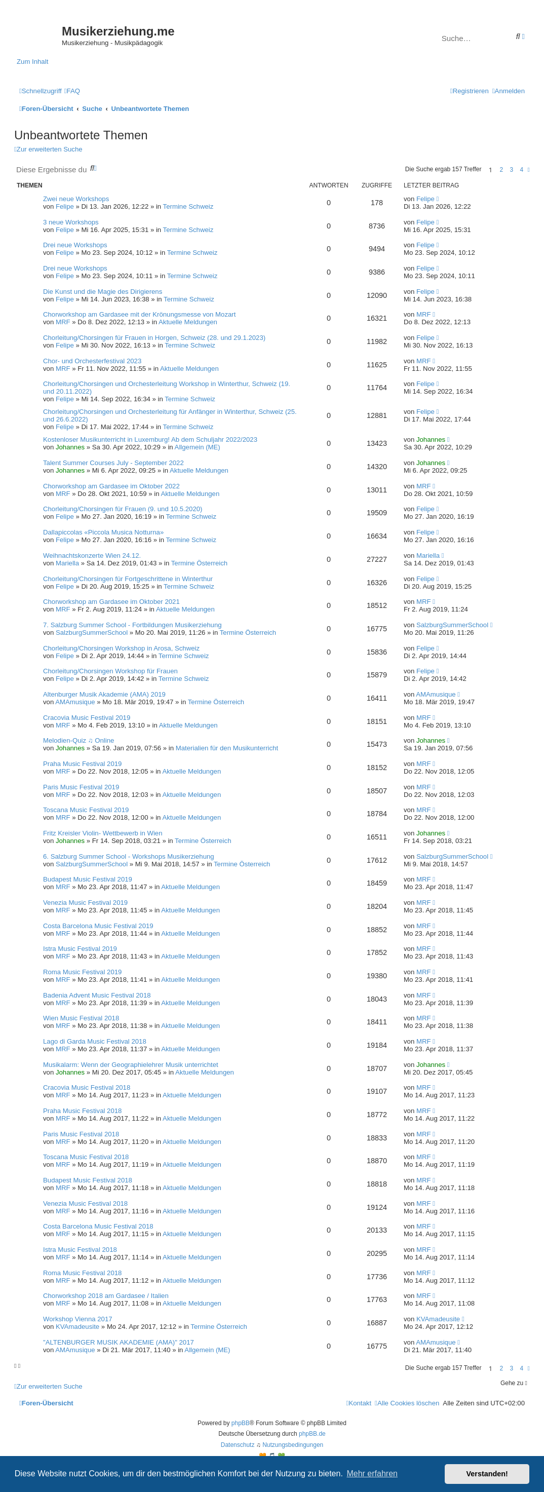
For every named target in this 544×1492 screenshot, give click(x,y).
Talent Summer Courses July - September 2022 (113, 463)
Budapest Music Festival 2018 (87, 1180)
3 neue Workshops (71, 222)
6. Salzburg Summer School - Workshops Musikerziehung (128, 856)
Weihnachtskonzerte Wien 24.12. (92, 555)
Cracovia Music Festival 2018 (86, 1087)
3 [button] (512, 169)
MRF (63, 322)
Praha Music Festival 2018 (82, 1111)
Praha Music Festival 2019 (82, 764)
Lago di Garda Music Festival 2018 (94, 1041)
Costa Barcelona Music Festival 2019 (98, 926)
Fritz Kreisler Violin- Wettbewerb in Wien (103, 833)
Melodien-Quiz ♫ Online (78, 740)
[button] (529, 169)
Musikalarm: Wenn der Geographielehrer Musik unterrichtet (130, 1064)
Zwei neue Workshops (76, 199)
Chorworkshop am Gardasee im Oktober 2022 (111, 486)
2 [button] (501, 169)
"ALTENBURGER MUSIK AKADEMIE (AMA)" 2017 (118, 1342)
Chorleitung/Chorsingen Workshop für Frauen (110, 671)
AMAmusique (75, 702)
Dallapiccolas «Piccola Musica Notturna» (103, 532)
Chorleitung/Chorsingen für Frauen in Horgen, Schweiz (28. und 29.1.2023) (154, 337)
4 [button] (522, 169)
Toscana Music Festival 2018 (86, 1157)
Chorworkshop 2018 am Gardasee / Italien (106, 1295)
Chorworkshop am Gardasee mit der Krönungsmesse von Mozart (139, 314)
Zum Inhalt (32, 61)
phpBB (240, 1423)
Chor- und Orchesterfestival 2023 (92, 361)
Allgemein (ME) (197, 447)
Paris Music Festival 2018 (81, 1134)
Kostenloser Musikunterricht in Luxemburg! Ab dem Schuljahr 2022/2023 (150, 439)
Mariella (67, 563)
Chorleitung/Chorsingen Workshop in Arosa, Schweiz (121, 648)
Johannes (70, 447)
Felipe (65, 206)
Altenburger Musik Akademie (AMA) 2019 (104, 694)
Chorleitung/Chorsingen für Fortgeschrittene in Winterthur (128, 579)
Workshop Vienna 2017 (77, 1319)
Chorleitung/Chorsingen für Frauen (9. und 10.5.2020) (123, 509)
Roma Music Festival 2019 (82, 972)
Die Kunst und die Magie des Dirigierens (102, 291)
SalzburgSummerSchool (92, 632)
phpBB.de (312, 1433)
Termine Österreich (199, 563)
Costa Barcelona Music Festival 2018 (98, 1226)
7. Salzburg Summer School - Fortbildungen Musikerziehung (132, 625)
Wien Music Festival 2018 (81, 1018)
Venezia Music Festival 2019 (85, 902)
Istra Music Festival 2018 (80, 1249)
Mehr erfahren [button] (372, 1473)
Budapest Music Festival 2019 (87, 879)
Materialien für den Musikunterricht (227, 748)
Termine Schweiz (188, 206)
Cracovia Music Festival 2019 (86, 717)
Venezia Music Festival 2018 (85, 1203)
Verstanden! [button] (487, 1474)
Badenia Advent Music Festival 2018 (97, 995)
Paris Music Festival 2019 (81, 787)
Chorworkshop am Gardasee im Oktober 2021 (111, 601)
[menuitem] (72, 91)
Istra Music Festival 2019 (80, 948)
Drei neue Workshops (75, 245)
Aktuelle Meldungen (188, 322)
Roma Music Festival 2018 (82, 1273)
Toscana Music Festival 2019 (86, 810)
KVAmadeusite (77, 1326)
